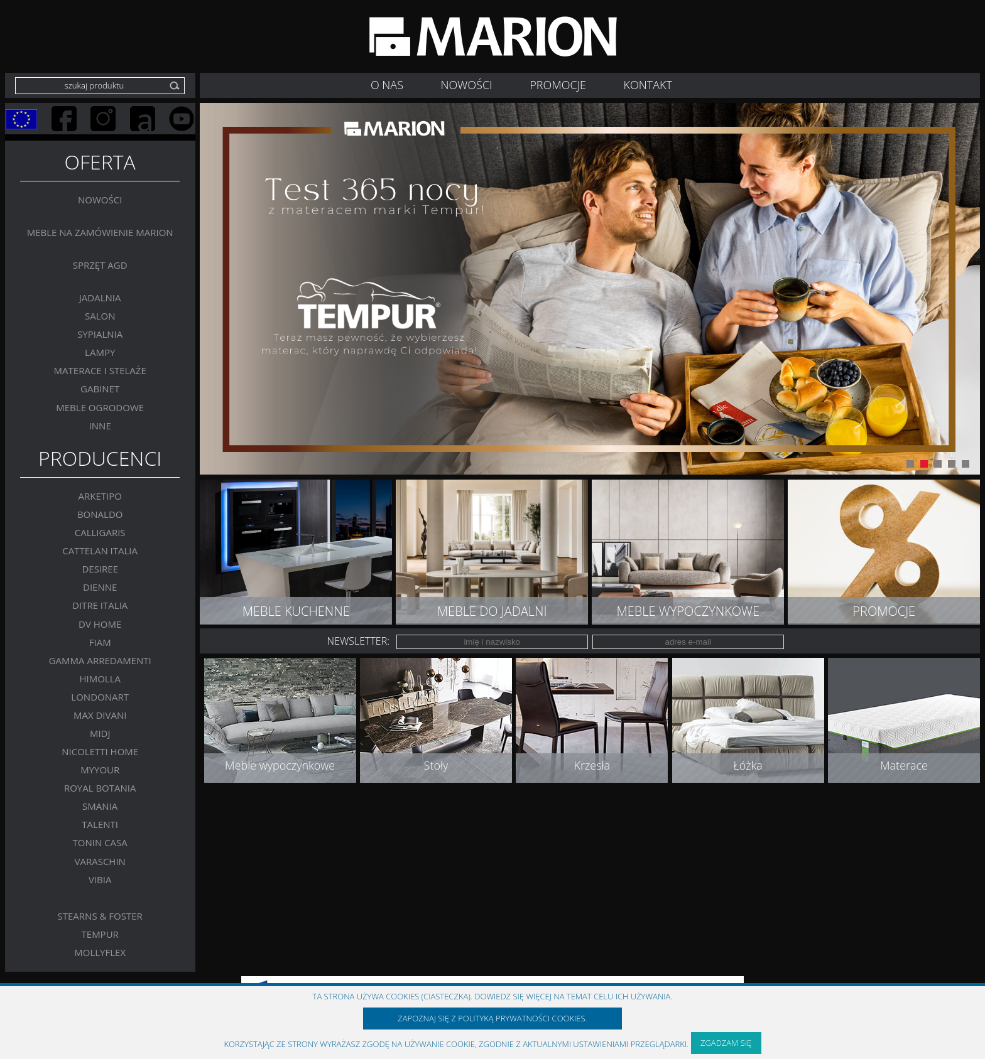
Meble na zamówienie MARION (100, 231)
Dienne (100, 587)
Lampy (100, 352)
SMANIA (99, 806)
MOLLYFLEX (100, 951)
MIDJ (100, 733)
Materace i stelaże (100, 370)
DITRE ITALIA (100, 605)
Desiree (100, 568)
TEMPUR (100, 933)
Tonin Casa (100, 842)
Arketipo (99, 496)
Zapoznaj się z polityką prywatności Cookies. (492, 1018)
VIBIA (100, 879)
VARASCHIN (99, 860)
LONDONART (100, 696)
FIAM (100, 641)
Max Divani (100, 714)
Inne (100, 425)
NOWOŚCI (467, 84)
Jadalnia (100, 297)
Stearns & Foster (100, 915)
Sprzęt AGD (100, 264)
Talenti (100, 824)
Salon (100, 315)
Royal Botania (100, 788)
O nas (387, 84)
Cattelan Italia (100, 550)
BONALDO (100, 514)
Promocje (558, 84)
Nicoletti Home (100, 751)
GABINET (99, 388)
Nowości (100, 199)
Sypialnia (99, 334)
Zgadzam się (725, 1042)
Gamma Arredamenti (100, 659)
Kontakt (648, 84)
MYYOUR (99, 769)
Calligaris (100, 532)
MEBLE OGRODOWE (100, 406)
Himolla (100, 678)
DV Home (100, 623)
